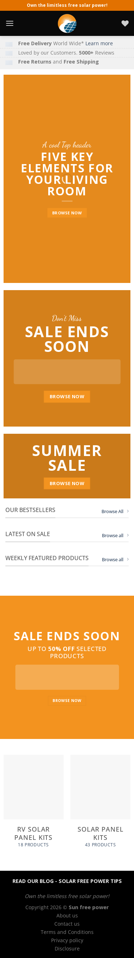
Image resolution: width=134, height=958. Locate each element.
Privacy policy (67, 940)
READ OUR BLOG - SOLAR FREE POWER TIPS (67, 881)
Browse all (115, 535)
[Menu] (9, 23)
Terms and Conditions (67, 932)
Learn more (99, 43)
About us (67, 915)
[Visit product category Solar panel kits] (100, 805)
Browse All (115, 511)
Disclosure (67, 948)
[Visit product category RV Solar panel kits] (34, 805)
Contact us (67, 923)
